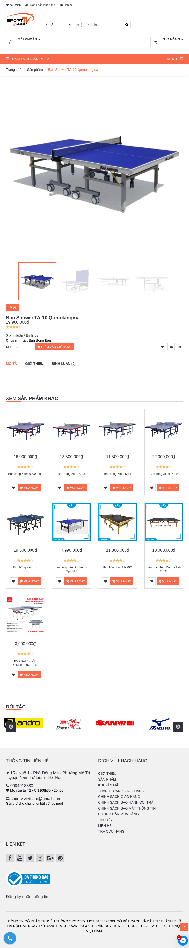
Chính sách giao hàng (119, 797)
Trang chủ (14, 70)
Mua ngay (29, 488)
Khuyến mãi (108, 785)
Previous (11, 727)
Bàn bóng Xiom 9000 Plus (25, 474)
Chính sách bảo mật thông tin (127, 808)
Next (178, 727)
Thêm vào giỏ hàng (54, 347)
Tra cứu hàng (111, 831)
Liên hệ (66, 4)
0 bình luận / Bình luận (23, 335)
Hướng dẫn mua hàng (40, 4)
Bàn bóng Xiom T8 (25, 567)
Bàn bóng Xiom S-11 (117, 474)
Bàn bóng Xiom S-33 (71, 474)
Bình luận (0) (64, 364)
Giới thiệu (34, 364)
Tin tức (105, 820)
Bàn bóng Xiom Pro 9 (164, 474)
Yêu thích (13, 4)
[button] (23, 39)
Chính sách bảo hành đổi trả (125, 802)
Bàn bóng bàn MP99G (117, 567)
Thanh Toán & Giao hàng (121, 791)
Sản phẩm (35, 70)
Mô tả (11, 364)
